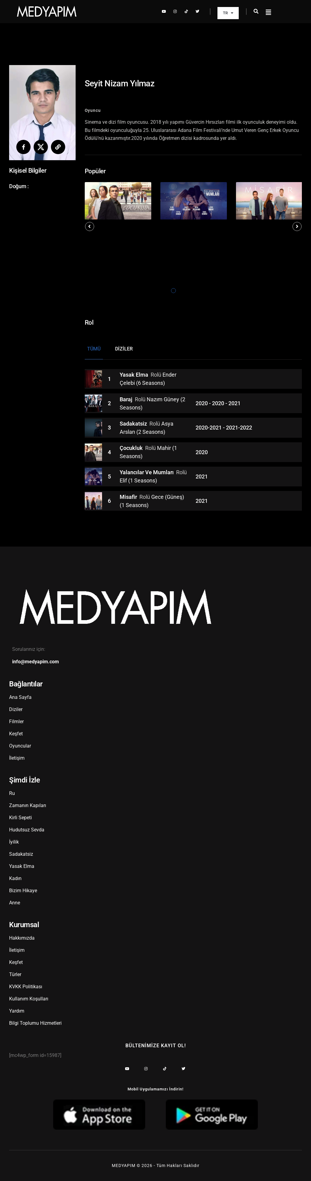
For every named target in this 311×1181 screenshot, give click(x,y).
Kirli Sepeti (20, 817)
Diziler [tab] (124, 349)
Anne (14, 903)
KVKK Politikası (25, 986)
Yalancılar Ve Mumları (147, 472)
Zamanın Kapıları (27, 805)
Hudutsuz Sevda (26, 830)
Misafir (129, 497)
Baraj (127, 399)
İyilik (14, 842)
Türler (15, 974)
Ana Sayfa (20, 697)
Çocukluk (132, 448)
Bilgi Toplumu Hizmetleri (35, 1023)
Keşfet (16, 734)
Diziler (15, 709)
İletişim (17, 758)
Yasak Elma (134, 375)
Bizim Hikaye (23, 890)
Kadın (15, 878)
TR (228, 13)
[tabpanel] (118, 200)
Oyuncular (20, 746)
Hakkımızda (22, 938)
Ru (12, 793)
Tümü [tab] (94, 349)
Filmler (16, 721)
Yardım (16, 1011)
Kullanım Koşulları (28, 999)
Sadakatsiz (134, 424)
